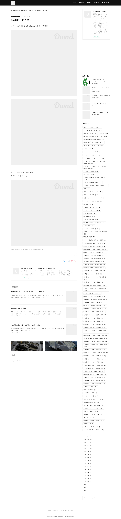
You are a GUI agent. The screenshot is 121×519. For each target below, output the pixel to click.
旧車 (86, 188)
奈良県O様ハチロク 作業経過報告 (95, 362)
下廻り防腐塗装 (89, 237)
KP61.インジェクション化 (92, 127)
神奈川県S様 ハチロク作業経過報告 (95, 335)
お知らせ (88, 405)
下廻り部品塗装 (89, 243)
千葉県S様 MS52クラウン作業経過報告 (95, 331)
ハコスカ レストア (90, 386)
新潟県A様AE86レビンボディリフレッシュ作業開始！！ (29, 292)
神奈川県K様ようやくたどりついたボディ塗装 (25, 325)
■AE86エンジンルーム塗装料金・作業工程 (95, 233)
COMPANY (82, 2)
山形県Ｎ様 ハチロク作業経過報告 (95, 315)
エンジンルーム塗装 (91, 228)
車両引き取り (99, 405)
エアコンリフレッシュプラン (93, 201)
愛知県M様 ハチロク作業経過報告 (94, 271)
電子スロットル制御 (91, 171)
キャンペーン (103, 133)
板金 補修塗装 (90, 213)
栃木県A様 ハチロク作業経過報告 (95, 252)
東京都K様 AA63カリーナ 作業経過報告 (95, 345)
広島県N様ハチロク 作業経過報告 (95, 349)
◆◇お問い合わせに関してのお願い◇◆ (96, 136)
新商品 (87, 142)
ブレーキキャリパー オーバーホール (96, 185)
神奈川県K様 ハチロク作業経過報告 (95, 249)
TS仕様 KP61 (89, 399)
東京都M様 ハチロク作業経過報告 (95, 302)
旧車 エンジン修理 (91, 195)
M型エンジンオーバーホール (93, 198)
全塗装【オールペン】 (15, 16)
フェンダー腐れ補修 (91, 219)
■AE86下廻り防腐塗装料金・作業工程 (95, 240)
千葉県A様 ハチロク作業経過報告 (95, 318)
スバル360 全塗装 (90, 393)
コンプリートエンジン (92, 155)
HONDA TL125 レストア (93, 414)
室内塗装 (102, 243)
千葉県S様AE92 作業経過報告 (94, 371)
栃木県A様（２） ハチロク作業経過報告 (95, 278)
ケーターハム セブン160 (92, 293)
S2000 (101, 399)
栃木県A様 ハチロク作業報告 (93, 282)
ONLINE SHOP (105, 2)
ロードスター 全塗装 (91, 396)
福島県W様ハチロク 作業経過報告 (95, 374)
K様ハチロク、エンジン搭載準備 (101, 95)
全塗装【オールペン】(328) (17, 249)
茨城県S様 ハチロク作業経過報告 (95, 255)
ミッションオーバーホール (92, 182)
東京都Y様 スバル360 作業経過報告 (96, 352)
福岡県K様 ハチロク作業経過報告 (94, 267)
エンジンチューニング (92, 152)
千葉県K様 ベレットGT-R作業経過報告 (95, 289)
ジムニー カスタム (91, 411)
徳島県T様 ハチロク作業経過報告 (95, 308)
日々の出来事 (97, 142)
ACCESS (89, 2)
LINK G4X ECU (90, 174)
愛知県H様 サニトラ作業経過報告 (95, 305)
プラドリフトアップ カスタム (93, 408)
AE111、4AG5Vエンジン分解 (100, 112)
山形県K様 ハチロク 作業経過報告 (95, 341)
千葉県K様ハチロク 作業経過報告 (94, 383)
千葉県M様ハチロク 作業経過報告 (95, 365)
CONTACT (96, 2)
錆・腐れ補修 (89, 216)
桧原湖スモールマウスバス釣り (94, 420)
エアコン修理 (89, 204)
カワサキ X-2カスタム (92, 426)
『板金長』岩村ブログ (92, 207)
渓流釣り (100, 430)
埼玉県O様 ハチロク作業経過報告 (95, 324)
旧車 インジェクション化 (92, 191)
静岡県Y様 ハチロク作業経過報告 (94, 321)
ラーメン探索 (88, 430)
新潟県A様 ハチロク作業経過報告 (94, 246)
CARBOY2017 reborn (91, 402)
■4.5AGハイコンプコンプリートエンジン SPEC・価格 (96, 167)
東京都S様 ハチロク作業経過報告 (95, 327)
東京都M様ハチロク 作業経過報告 (94, 380)
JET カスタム (89, 417)
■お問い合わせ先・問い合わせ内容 (94, 139)
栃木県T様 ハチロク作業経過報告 (94, 261)
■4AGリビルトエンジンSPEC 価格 (95, 158)
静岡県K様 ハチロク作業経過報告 (95, 311)
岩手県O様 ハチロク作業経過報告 (94, 264)
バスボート (88, 423)
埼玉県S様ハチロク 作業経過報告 (95, 359)
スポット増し (89, 225)
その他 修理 (89, 149)
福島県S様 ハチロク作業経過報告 (94, 296)
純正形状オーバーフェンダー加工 (94, 222)
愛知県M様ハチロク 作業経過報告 (94, 368)
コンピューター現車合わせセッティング (95, 178)
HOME (75, 2)
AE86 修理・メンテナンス (93, 145)
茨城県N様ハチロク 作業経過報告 (94, 377)
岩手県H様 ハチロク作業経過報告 (94, 274)
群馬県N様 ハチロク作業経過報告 (94, 258)
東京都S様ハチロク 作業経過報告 (95, 356)
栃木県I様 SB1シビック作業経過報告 (95, 338)
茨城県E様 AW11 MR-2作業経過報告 (95, 299)
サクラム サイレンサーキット (93, 130)
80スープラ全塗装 (90, 389)
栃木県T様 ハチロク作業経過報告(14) (34, 249)
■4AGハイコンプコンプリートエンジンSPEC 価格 (94, 162)
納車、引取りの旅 (90, 133)
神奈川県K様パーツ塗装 (18, 308)
